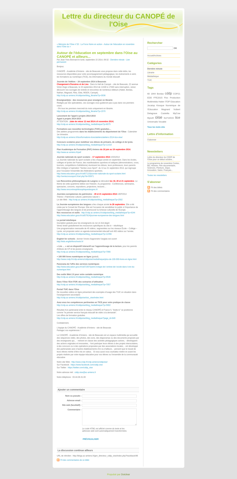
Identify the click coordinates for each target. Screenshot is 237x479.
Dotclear (125, 474)
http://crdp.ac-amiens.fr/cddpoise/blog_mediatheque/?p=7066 (84, 252)
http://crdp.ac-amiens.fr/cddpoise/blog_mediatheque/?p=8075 (84, 124)
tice (177, 117)
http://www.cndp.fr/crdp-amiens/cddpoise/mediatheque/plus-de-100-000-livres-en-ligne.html (96, 259)
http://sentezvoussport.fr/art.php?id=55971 (75, 176)
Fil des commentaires (160, 191)
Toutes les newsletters (157, 175)
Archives (157, 55)
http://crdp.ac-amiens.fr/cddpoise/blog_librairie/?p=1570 (81, 111)
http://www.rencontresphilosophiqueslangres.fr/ (77, 189)
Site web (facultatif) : (71, 405)
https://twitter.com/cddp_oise (80, 367)
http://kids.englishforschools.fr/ (70, 241)
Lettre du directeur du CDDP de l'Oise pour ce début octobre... (161, 158)
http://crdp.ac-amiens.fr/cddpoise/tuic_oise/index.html (80, 297)
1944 (153, 94)
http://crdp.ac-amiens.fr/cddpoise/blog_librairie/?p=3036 (81, 95)
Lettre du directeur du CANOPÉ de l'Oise (118, 20)
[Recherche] (160, 48)
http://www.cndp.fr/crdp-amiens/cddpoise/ (89, 362)
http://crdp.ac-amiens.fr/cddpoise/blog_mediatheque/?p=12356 (84, 234)
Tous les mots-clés (156, 127)
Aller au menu (211, 2)
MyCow (176, 113)
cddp (168, 93)
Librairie (150, 72)
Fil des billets (156, 187)
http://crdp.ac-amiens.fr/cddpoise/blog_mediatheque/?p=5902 (84, 305)
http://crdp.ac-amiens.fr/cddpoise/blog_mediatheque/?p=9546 (84, 277)
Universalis (152, 121)
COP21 (176, 94)
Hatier (161, 101)
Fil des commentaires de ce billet (74, 460)
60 (148, 94)
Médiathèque (153, 76)
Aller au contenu (196, 2)
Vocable (162, 121)
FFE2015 (158, 97)
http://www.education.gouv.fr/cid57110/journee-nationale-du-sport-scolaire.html (91, 174)
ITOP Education (172, 101)
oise (158, 117)
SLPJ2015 (169, 118)
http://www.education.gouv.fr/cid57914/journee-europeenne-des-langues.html (90, 215)
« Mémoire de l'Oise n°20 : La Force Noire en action (79, 44)
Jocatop (151, 105)
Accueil (150, 55)
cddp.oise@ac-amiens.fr (85, 372)
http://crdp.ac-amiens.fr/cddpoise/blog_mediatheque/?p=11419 (84, 145)
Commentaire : (74, 410)
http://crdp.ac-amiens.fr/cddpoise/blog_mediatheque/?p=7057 (84, 284)
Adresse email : (74, 400)
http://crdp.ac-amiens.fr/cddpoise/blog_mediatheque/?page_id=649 (86, 318)
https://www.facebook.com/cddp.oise (87, 365)
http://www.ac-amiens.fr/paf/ (69, 152)
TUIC (149, 80)
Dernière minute (117, 60)
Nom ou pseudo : (73, 396)
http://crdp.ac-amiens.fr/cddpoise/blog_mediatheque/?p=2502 (96, 200)
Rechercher (154, 42)
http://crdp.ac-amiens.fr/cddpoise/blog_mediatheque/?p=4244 (108, 213)
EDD (149, 97)
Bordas (160, 94)
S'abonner (151, 140)
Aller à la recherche (227, 2)
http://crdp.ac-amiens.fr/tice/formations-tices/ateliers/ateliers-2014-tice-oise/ (90, 137)
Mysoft (150, 118)
